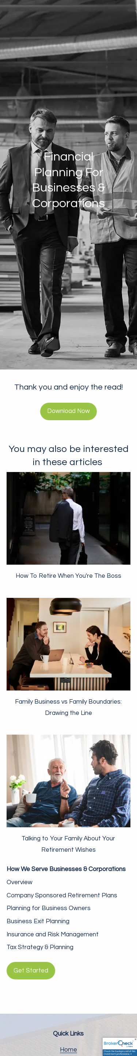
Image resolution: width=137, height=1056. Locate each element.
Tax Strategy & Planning (40, 947)
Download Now (68, 411)
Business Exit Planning (38, 921)
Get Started (31, 970)
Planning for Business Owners (49, 908)
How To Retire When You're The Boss (68, 576)
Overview (20, 882)
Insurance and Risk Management (53, 934)
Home (68, 1050)
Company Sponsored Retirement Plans (62, 895)
